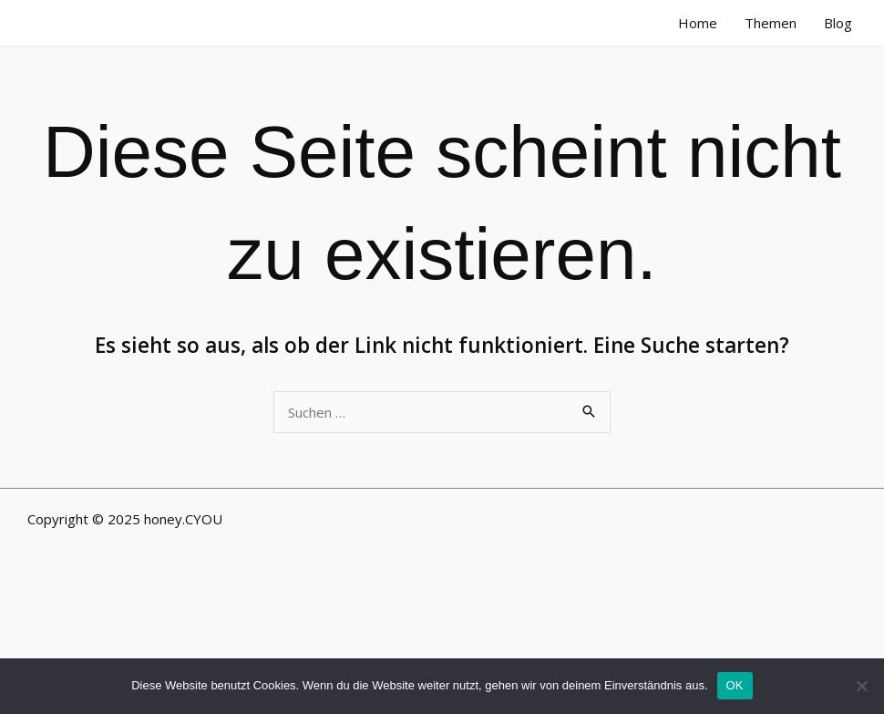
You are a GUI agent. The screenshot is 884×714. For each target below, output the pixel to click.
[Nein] (861, 686)
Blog (838, 23)
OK (735, 685)
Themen (771, 23)
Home (697, 23)
